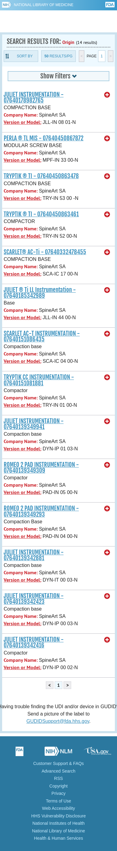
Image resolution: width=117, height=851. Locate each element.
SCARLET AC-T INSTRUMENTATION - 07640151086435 (42, 336)
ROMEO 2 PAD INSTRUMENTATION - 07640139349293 (41, 511)
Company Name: (21, 115)
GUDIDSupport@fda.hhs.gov (58, 721)
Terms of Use (58, 801)
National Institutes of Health (58, 823)
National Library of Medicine (43, 5)
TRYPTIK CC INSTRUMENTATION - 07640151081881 (39, 380)
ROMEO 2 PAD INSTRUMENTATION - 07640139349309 (41, 467)
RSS (58, 778)
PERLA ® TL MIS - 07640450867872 (43, 138)
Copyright (58, 786)
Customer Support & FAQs (58, 763)
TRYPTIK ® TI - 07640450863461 (41, 214)
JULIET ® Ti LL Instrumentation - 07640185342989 (40, 292)
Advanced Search (58, 771)
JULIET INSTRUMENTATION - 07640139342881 (34, 555)
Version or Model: (22, 122)
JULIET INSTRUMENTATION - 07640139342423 (34, 598)
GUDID (58, 21)
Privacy (59, 793)
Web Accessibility (58, 808)
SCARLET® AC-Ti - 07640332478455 (45, 252)
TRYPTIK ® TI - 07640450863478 (41, 176)
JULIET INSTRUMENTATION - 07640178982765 (34, 97)
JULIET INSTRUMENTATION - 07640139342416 (34, 642)
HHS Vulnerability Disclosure (58, 815)
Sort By (25, 56)
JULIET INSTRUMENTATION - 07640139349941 (34, 424)
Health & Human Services (58, 838)
